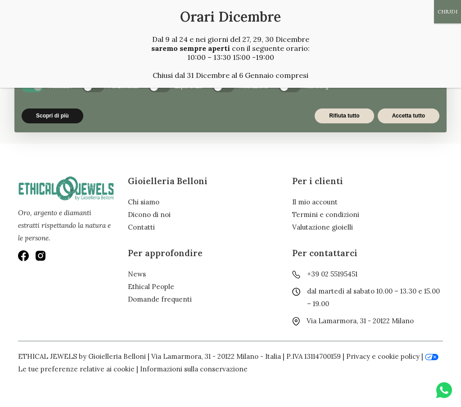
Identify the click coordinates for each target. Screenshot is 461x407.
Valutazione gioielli (322, 227)
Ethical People (151, 286)
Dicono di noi (149, 214)
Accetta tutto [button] (408, 116)
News (137, 274)
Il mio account (315, 202)
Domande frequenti (160, 299)
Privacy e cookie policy (383, 356)
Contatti (141, 227)
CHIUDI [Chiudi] (447, 11)
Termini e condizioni (325, 214)
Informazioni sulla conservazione (194, 369)
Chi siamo (143, 202)
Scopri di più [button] (52, 116)
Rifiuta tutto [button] (344, 116)
